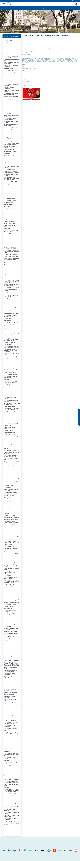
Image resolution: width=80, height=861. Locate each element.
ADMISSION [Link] (71, 3)
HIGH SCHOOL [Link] (45, 3)
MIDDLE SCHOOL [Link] (38, 3)
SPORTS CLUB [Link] (65, 3)
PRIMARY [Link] (32, 3)
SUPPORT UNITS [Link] (58, 3)
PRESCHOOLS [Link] (27, 3)
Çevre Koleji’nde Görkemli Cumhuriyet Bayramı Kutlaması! (66, 8)
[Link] (50, 0)
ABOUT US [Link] (20, 3)
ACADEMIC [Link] (51, 3)
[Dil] (73, 0)
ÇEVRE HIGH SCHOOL (47, 8)
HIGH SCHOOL (38, 8)
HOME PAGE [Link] (30, 8)
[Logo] (6, 4)
